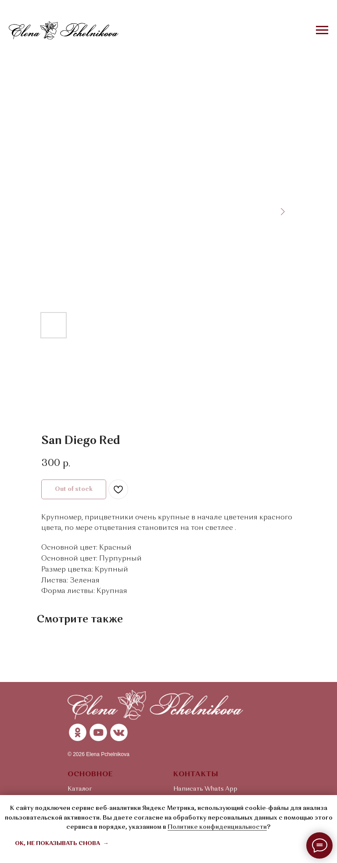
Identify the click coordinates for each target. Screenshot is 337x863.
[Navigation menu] (322, 30)
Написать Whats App (205, 789)
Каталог (80, 789)
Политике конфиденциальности (217, 827)
